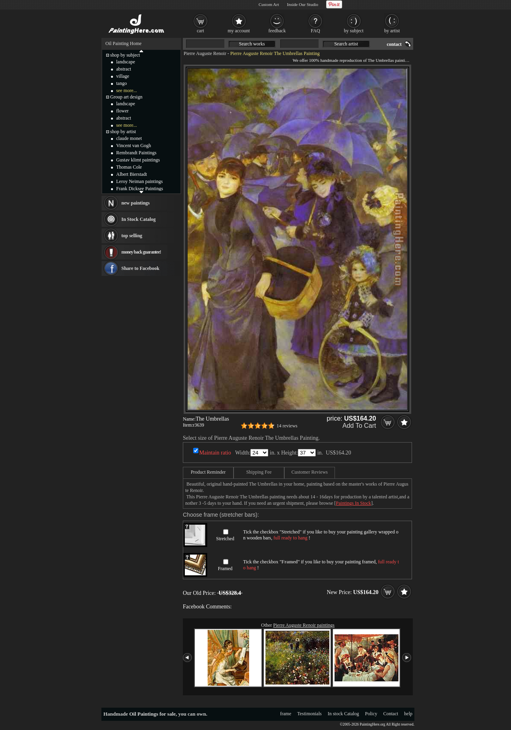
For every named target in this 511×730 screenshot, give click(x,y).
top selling (131, 235)
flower (122, 111)
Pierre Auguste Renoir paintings (304, 625)
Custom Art (269, 4)
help (408, 713)
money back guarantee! (141, 252)
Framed (225, 568)
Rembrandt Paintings (136, 152)
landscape (125, 62)
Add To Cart (359, 425)
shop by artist (123, 131)
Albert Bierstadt (131, 174)
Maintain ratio (215, 453)
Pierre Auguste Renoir (205, 53)
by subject (354, 30)
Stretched (225, 538)
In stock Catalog (343, 713)
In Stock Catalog (138, 219)
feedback (276, 30)
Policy (371, 713)
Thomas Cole (129, 167)
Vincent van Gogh (133, 145)
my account (239, 30)
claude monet (129, 138)
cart (200, 30)
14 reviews (287, 426)
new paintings (135, 203)
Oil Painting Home (123, 43)
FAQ (315, 30)
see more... (126, 90)
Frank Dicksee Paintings (139, 188)
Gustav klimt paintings (138, 160)
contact (394, 44)
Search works (252, 44)
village (122, 76)
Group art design (126, 97)
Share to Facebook (140, 268)
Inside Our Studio (302, 4)
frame (285, 713)
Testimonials (309, 713)
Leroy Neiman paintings (139, 181)
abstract (123, 69)
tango (121, 83)
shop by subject (125, 55)
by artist (392, 30)
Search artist (346, 44)
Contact (390, 713)
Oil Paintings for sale (152, 714)
